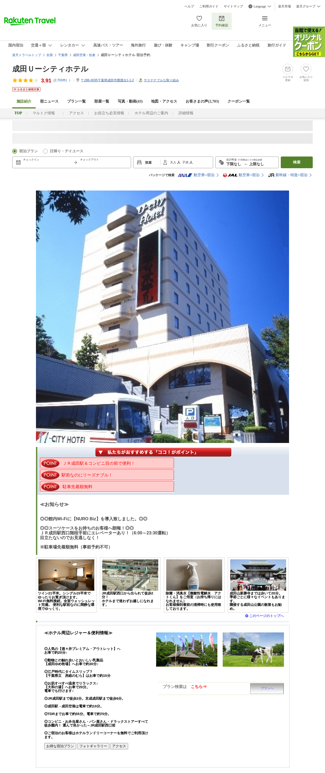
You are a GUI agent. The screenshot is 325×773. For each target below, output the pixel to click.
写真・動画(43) (130, 101)
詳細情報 (185, 113)
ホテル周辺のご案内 (151, 113)
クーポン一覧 (239, 101)
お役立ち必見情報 (109, 113)
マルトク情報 (45, 113)
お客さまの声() (202, 101)
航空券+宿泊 (196, 175)
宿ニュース (49, 101)
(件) (62, 80)
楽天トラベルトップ (26, 55)
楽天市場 (284, 6)
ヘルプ (189, 6)
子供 (185, 162)
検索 (296, 162)
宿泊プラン (28, 151)
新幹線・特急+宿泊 (287, 175)
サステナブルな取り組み (161, 80)
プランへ (267, 688)
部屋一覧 (101, 101)
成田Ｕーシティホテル (50, 69)
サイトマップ (233, 6)
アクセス (76, 113)
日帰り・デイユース (66, 151)
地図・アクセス (164, 101)
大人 (173, 162)
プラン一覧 (76, 101)
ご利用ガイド (208, 6)
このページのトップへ (266, 616)
